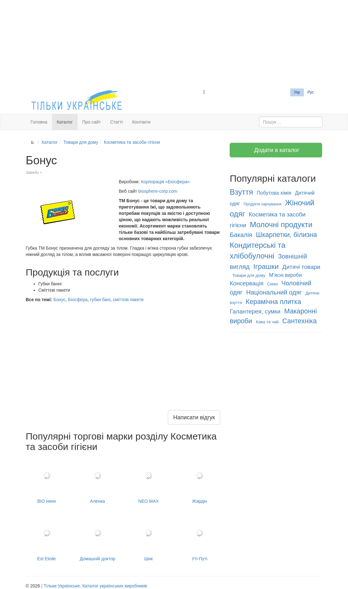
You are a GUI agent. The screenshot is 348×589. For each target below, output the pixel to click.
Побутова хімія (274, 193)
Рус (311, 92)
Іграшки (266, 266)
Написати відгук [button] (194, 417)
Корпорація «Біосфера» (165, 181)
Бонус (59, 299)
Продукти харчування (262, 204)
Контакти (141, 121)
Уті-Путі (199, 537)
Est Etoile (46, 537)
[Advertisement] (174, 44)
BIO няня (46, 480)
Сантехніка (299, 321)
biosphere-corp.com (157, 191)
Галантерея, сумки (255, 311)
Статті (116, 121)
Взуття (241, 192)
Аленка (97, 480)
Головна (39, 121)
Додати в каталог (276, 150)
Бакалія (241, 234)
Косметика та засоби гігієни (132, 142)
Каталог (65, 121)
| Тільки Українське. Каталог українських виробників (94, 585)
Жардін (199, 480)
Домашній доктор (97, 537)
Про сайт (91, 121)
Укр (297, 92)
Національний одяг (274, 292)
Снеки (272, 284)
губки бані (100, 299)
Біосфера (78, 299)
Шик (148, 537)
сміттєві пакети (128, 299)
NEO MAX (148, 480)
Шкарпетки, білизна (286, 235)
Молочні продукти (281, 224)
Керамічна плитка (273, 302)
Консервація (246, 283)
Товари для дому (80, 142)
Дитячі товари (301, 267)
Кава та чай (267, 321)
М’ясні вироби (285, 275)
